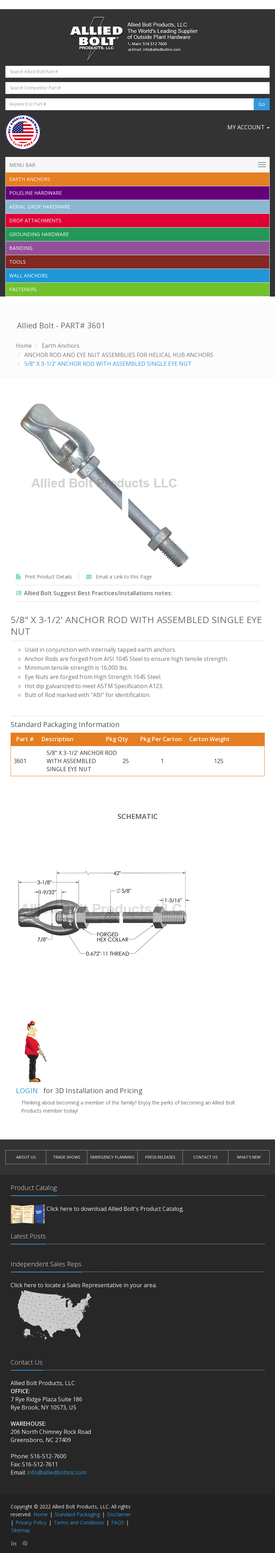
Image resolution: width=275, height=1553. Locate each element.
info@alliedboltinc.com (56, 1472)
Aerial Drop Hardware (39, 206)
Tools (17, 261)
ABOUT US (26, 1157)
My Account (248, 127)
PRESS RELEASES (160, 1157)
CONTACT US (205, 1157)
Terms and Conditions (79, 1522)
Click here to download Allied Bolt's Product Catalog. (115, 1209)
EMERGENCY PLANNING (112, 1157)
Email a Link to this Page (124, 576)
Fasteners (23, 289)
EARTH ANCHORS (29, 179)
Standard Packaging (77, 1514)
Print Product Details (48, 576)
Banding (20, 248)
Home (24, 346)
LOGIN (27, 1090)
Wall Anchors (28, 275)
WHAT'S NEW (249, 1157)
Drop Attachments (35, 220)
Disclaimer (119, 1514)
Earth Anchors (60, 346)
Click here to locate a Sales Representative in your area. (84, 1285)
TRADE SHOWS (66, 1157)
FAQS (117, 1522)
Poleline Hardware (35, 192)
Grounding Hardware (39, 234)
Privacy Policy (31, 1522)
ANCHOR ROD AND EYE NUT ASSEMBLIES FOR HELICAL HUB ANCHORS (118, 355)
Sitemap (20, 1530)
